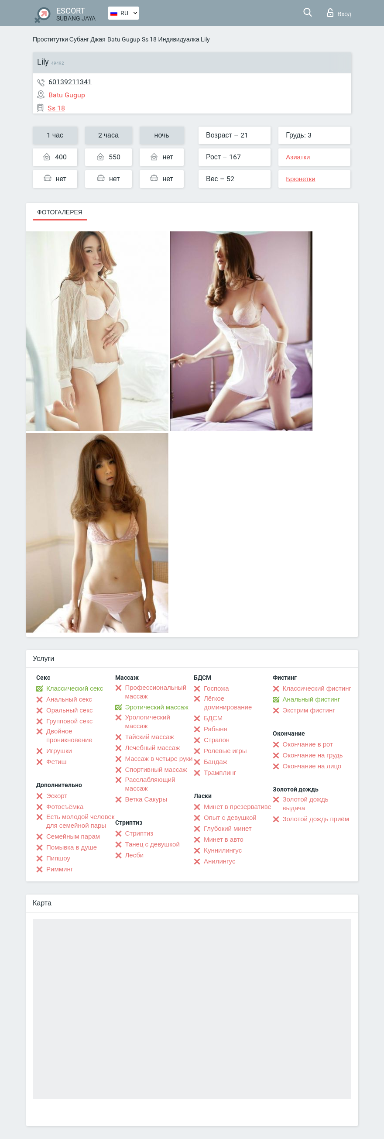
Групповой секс (69, 721)
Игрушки (59, 751)
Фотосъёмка (64, 807)
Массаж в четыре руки (159, 759)
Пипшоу (58, 858)
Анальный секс (69, 699)
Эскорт (56, 796)
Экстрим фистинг (309, 710)
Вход (339, 12)
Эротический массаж (157, 707)
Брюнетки (300, 179)
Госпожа (216, 688)
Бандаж (215, 762)
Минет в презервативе (237, 807)
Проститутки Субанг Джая (69, 39)
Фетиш (56, 762)
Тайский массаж (149, 737)
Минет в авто (223, 839)
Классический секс (74, 688)
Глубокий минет (228, 829)
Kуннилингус (223, 850)
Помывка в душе (71, 847)
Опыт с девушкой (230, 818)
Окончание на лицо (312, 766)
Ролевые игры (225, 751)
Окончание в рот (308, 744)
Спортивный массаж (156, 770)
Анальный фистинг (311, 699)
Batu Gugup (123, 39)
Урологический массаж (147, 721)
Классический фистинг (317, 688)
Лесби (134, 855)
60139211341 (70, 82)
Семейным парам (73, 836)
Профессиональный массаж (156, 692)
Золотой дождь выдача (306, 803)
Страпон (217, 740)
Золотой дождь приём (316, 819)
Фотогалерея (59, 212)
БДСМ (213, 718)
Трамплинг (220, 773)
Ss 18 (149, 39)
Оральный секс (69, 710)
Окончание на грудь (313, 755)
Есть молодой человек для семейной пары (80, 821)
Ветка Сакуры (146, 799)
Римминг (59, 869)
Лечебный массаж (152, 748)
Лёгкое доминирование (228, 703)
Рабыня (215, 729)
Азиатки (298, 157)
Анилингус (219, 861)
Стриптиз (139, 833)
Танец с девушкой (152, 844)
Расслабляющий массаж (150, 784)
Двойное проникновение (69, 735)
